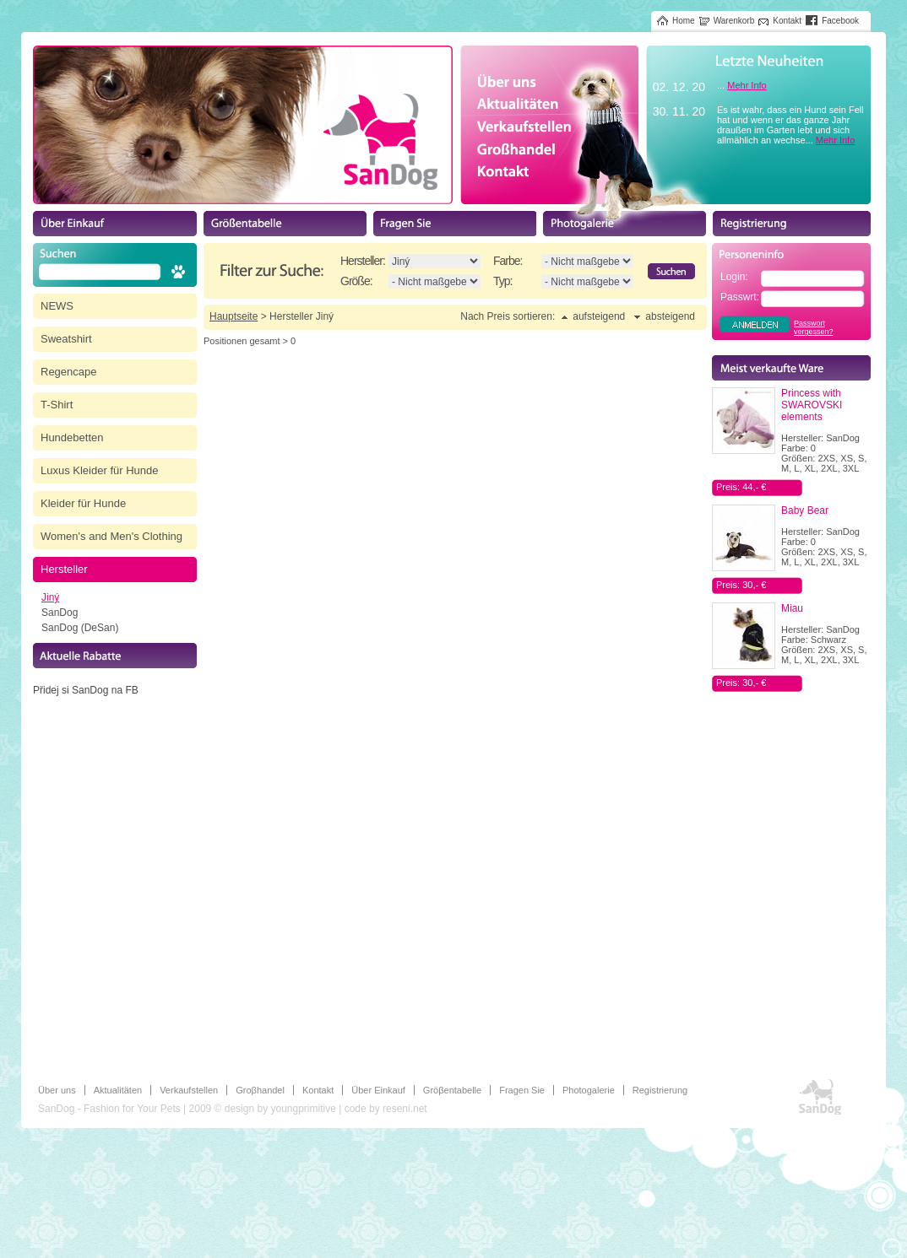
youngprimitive (302, 1109)
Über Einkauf (378, 1090)
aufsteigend (599, 316)
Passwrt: (739, 297)
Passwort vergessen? (814, 327)
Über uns (57, 1090)
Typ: (502, 281)
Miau (792, 608)
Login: (734, 277)
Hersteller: (362, 260)
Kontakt (318, 1090)
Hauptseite (233, 316)
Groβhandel (260, 1090)
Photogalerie (588, 1090)
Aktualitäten (118, 1090)
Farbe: (507, 260)
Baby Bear (804, 510)
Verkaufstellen (189, 1090)
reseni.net (405, 1109)
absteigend (670, 316)
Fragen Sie (522, 1090)
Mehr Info (746, 85)
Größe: (356, 281)
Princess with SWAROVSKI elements (811, 405)
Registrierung (660, 1090)
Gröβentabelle (452, 1090)
